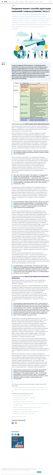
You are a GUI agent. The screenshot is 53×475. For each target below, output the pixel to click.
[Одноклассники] (4, 64)
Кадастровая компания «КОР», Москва (22, 409)
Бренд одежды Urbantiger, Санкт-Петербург (23, 401)
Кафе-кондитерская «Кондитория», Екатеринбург (24, 397)
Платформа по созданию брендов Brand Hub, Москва (25, 411)
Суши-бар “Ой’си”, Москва (19, 399)
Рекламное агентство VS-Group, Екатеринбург (23, 413)
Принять (39, 472)
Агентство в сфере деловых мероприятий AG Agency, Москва (27, 407)
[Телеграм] (12, 435)
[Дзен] (18, 435)
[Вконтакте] (2, 64)
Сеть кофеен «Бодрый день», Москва (21, 395)
